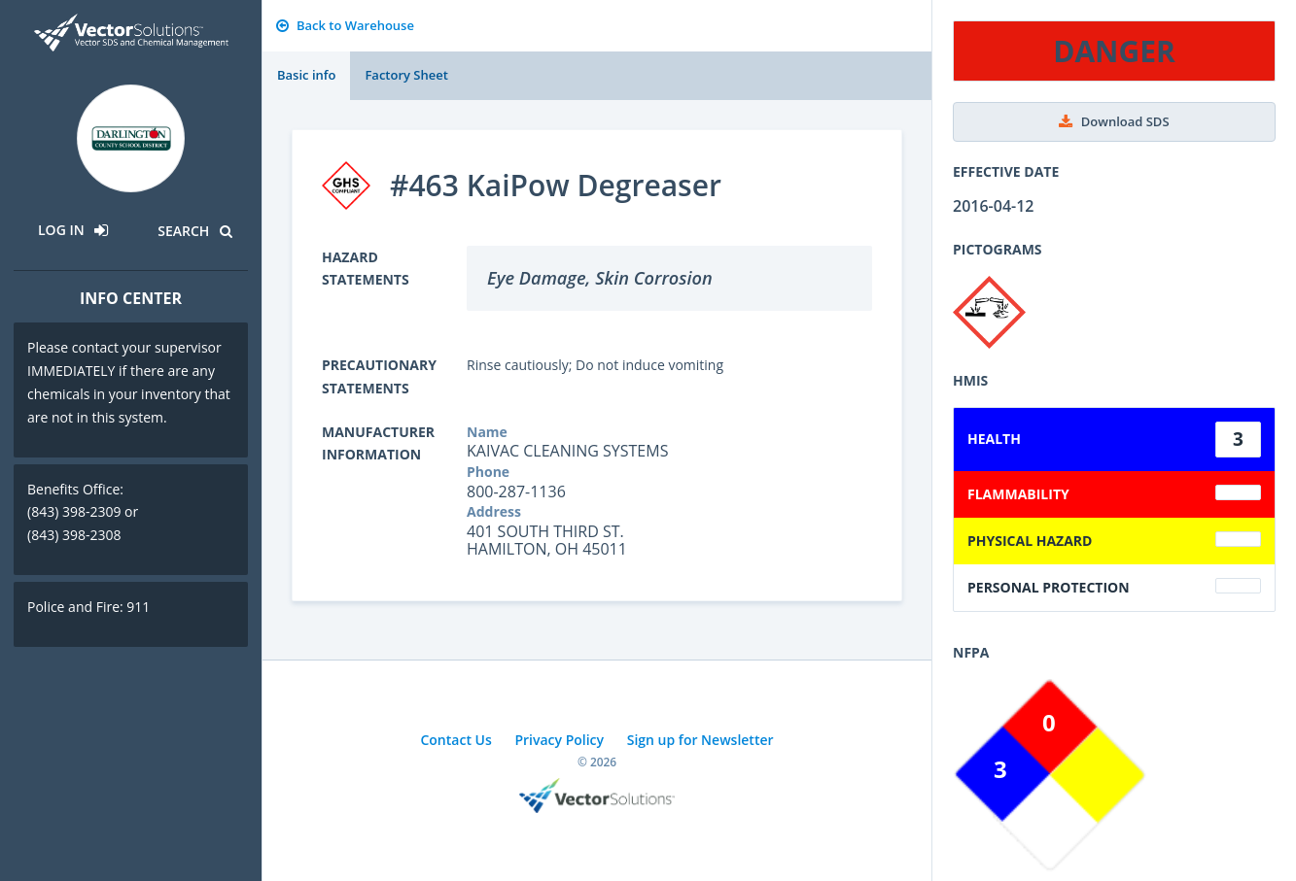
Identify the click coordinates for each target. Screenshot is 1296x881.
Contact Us (455, 739)
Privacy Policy (559, 739)
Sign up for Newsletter (700, 739)
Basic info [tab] (306, 75)
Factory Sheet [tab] (406, 75)
